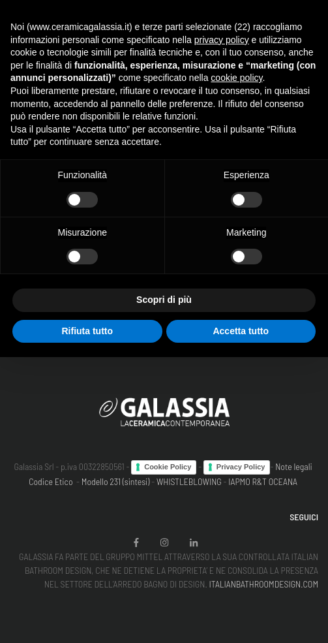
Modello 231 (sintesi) (116, 481)
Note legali (293, 466)
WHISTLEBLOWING (189, 481)
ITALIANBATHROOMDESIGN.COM (263, 583)
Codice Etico (50, 481)
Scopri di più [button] (164, 299)
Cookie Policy (167, 467)
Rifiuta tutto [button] (87, 331)
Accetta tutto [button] (241, 331)
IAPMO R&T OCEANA (262, 481)
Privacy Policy (240, 467)
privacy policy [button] (221, 40)
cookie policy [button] (236, 77)
